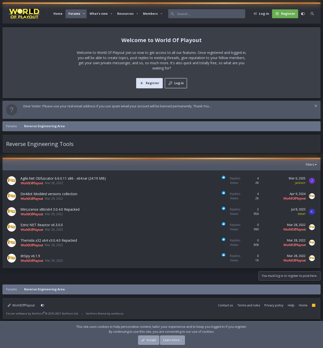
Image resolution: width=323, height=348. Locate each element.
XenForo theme (96, 313)
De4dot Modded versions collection (48, 193)
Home (58, 14)
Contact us (225, 305)
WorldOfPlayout (21, 305)
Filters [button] (310, 164)
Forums (74, 14)
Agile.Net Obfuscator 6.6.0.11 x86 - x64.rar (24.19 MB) (63, 178)
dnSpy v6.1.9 (30, 255)
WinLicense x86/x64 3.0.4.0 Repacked (50, 209)
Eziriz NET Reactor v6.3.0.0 (41, 224)
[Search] (211, 13)
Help (291, 305)
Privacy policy (273, 305)
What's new (99, 14)
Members (150, 14)
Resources (125, 14)
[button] (84, 13)
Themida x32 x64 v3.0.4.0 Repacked (48, 240)
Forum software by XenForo (42, 313)
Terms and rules (248, 305)
